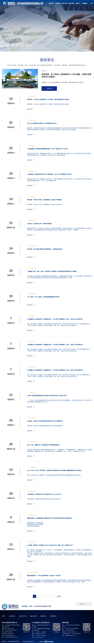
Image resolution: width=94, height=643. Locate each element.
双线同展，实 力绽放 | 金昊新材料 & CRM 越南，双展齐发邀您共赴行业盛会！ (66, 75)
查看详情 (49, 88)
